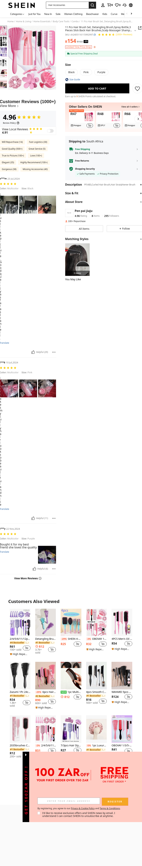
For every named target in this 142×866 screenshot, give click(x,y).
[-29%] (64, 639)
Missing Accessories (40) (35, 169)
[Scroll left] (127, 13)
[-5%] (88, 745)
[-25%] (38, 692)
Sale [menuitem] (58, 13)
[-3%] (88, 639)
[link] (110, 5)
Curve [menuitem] (114, 13)
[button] (67, 5)
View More (71, 770)
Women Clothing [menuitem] (73, 13)
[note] (19, 654)
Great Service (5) (37, 148)
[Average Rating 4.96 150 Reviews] (115, 35)
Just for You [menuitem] (34, 13)
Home (10, 21)
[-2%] (38, 745)
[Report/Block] (54, 352)
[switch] (50, 131)
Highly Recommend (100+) (33, 162)
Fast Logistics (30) (38, 142)
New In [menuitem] (48, 13)
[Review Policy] (11, 122)
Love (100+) (36, 155)
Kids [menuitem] (105, 13)
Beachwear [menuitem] (92, 13)
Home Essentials (42, 21)
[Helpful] (33, 352)
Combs (75, 21)
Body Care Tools (61, 21)
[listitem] (82, 119)
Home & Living (23, 21)
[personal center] (103, 5)
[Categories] (17, 13)
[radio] (71, 72)
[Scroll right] (131, 13)
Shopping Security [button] (85, 169)
